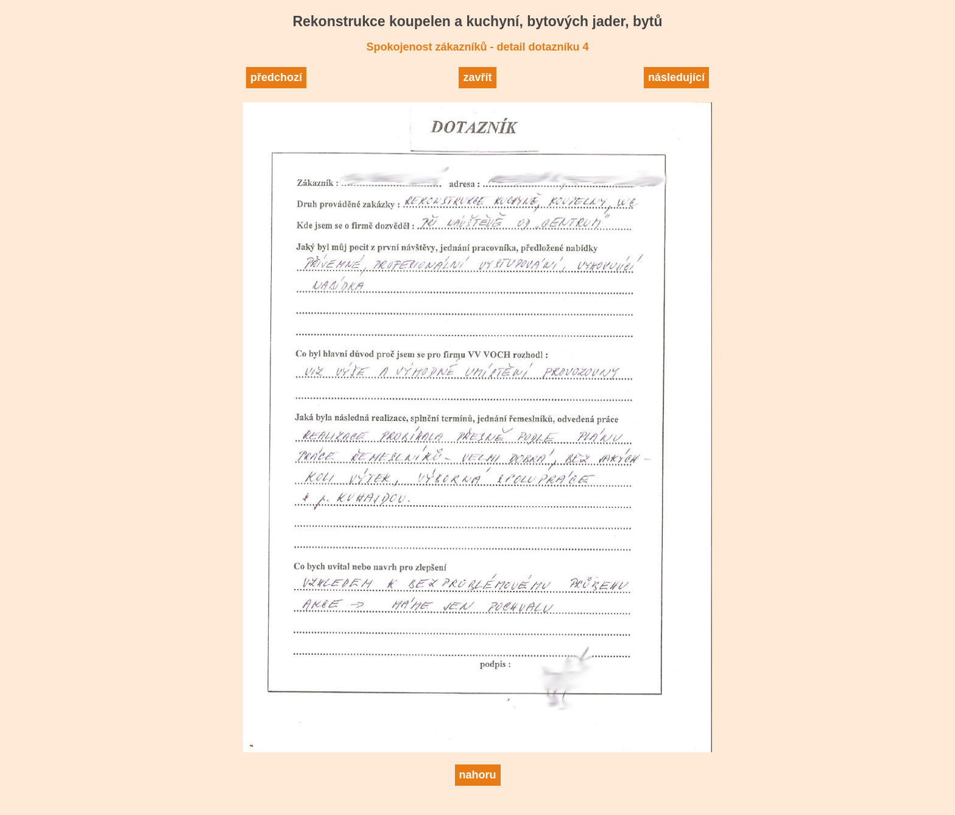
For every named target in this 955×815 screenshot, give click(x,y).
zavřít (477, 77)
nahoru (477, 775)
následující (676, 77)
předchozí (276, 77)
